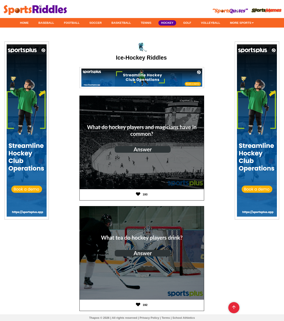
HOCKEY (167, 22)
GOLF (187, 22)
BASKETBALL (121, 22)
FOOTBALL (72, 22)
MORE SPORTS (242, 22)
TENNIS (146, 22)
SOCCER (95, 22)
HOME (24, 22)
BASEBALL (46, 22)
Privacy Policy (149, 317)
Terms (166, 317)
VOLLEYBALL (210, 22)
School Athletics (183, 317)
